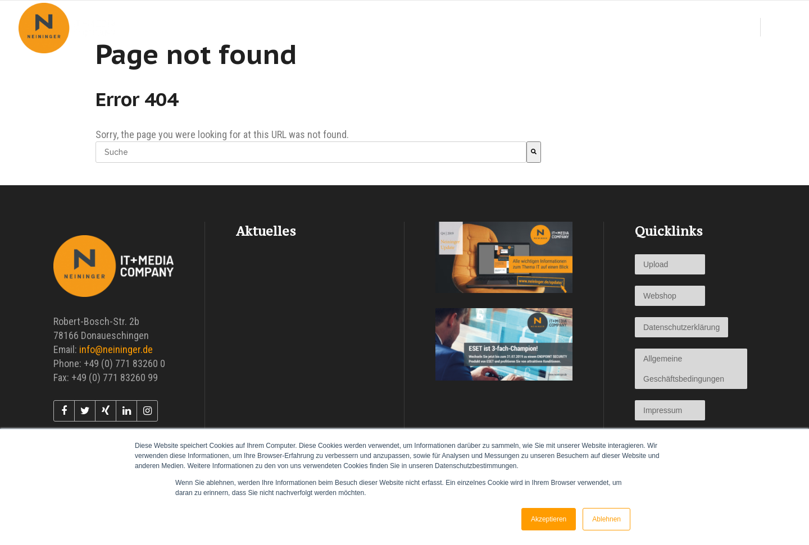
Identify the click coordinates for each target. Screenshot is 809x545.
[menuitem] (438, 28)
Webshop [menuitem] (659, 295)
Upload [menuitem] (655, 264)
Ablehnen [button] (606, 519)
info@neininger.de (116, 349)
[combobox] (311, 152)
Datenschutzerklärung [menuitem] (681, 327)
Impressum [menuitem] (662, 410)
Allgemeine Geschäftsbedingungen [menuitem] (683, 368)
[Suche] (533, 152)
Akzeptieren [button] (548, 519)
